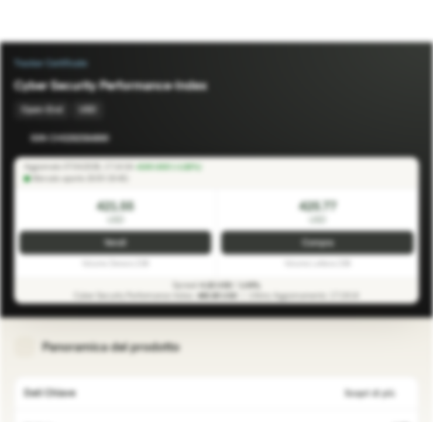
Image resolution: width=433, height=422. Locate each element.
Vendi (115, 243)
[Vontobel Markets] (46, 21)
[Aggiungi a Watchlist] (384, 138)
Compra (318, 243)
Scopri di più (377, 394)
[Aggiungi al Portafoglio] (407, 138)
